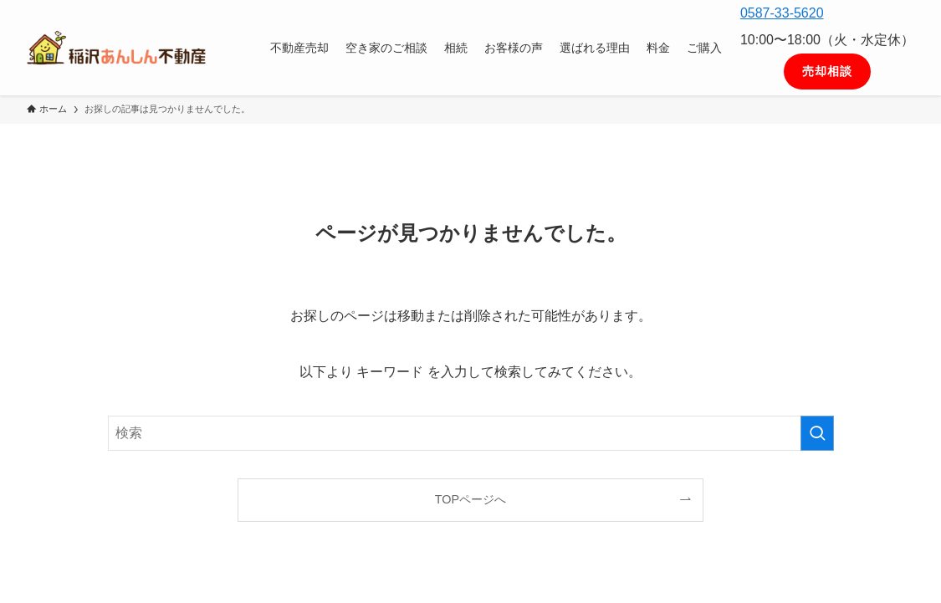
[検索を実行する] (817, 433)
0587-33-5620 (782, 13)
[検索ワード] (471, 433)
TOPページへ (470, 499)
